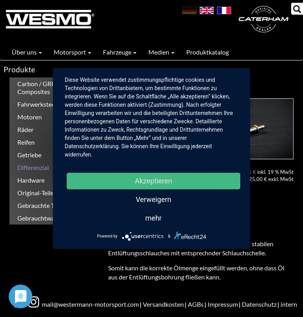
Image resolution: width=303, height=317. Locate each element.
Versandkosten (163, 304)
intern (289, 304)
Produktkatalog (207, 52)
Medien (161, 52)
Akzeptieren (153, 181)
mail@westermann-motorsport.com (90, 304)
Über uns (27, 52)
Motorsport (72, 52)
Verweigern (153, 199)
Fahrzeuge (120, 52)
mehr (153, 218)
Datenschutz (259, 304)
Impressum (223, 304)
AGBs (196, 304)
